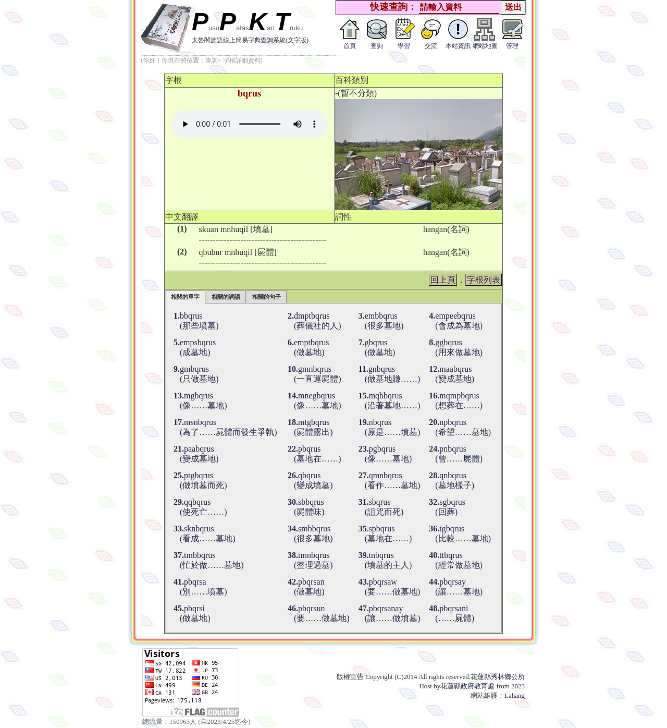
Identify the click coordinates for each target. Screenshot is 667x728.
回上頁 (442, 279)
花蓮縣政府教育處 (467, 686)
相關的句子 (266, 297)
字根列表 (483, 279)
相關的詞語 (226, 297)
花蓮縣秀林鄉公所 (498, 677)
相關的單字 (185, 297)
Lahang (514, 695)
